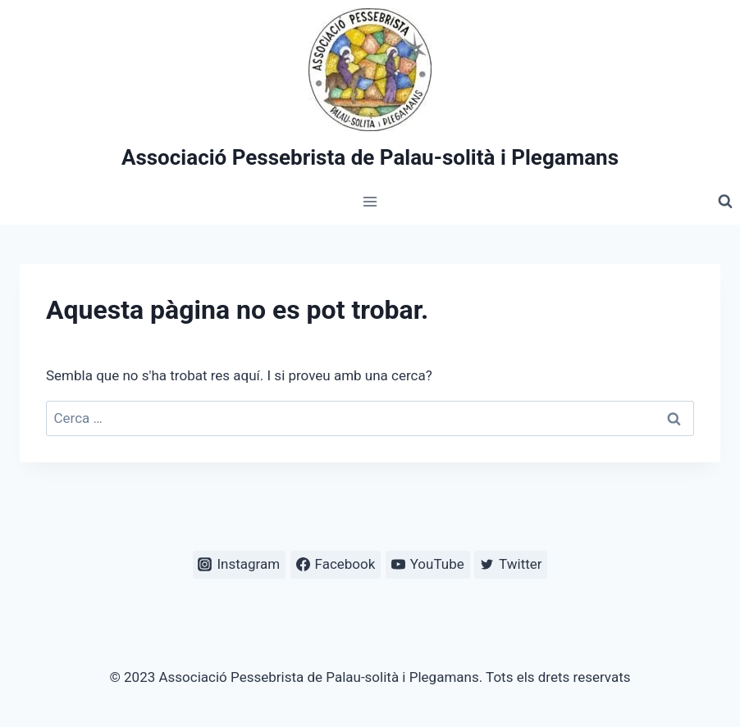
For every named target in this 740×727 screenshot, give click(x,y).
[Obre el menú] (370, 202)
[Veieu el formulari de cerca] (725, 201)
